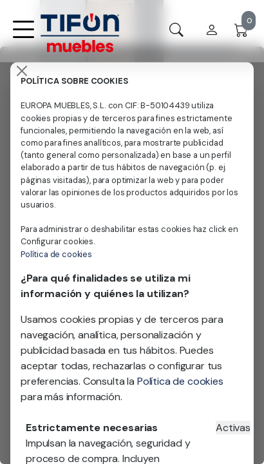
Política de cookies (56, 254)
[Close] (21, 71)
